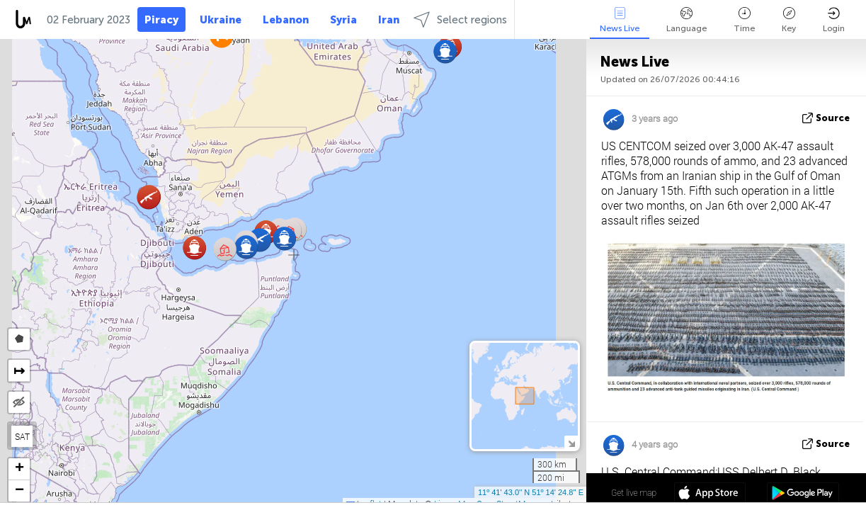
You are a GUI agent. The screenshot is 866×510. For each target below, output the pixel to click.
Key (789, 20)
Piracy (161, 19)
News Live (619, 20)
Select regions (460, 19)
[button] (194, 247)
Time (744, 20)
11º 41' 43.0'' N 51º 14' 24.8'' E (530, 492)
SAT (22, 436)
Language (686, 20)
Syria (343, 19)
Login (834, 20)
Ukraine (220, 19)
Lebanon (286, 19)
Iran (388, 19)
